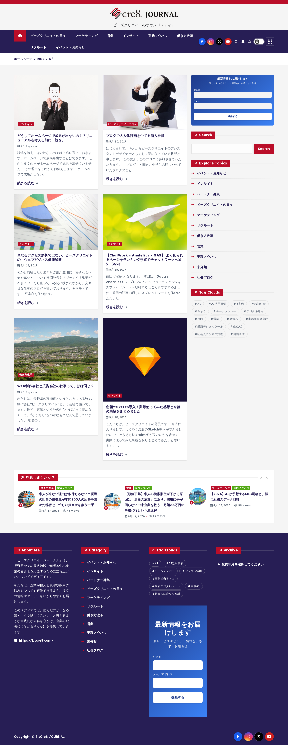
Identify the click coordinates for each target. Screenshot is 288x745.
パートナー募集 (208, 194)
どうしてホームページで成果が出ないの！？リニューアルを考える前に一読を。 (55, 138)
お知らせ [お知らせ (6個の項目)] (260, 304)
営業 (110, 36)
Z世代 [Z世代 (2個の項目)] (240, 304)
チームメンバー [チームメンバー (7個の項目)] (226, 311)
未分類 (202, 267)
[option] (58, 499)
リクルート (38, 47)
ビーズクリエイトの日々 (48, 36)
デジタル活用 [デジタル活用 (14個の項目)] (254, 311)
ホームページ (23, 59)
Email (197, 101)
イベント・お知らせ (70, 47)
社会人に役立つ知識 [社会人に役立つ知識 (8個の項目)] (210, 334)
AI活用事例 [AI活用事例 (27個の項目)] (218, 304)
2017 (40, 59)
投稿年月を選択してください (243, 564)
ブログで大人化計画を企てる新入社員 (135, 136)
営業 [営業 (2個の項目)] (216, 319)
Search (205, 135)
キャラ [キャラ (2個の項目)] (201, 311)
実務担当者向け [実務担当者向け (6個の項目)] (258, 319)
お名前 (197, 89)
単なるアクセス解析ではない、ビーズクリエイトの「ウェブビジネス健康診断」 (55, 257)
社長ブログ (205, 277)
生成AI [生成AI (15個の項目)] (237, 326)
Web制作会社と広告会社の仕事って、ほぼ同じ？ (55, 386)
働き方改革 (185, 36)
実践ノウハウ (158, 36)
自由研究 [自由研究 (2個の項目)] (239, 334)
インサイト (131, 36)
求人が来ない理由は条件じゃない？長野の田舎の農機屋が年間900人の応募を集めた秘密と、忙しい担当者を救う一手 (68, 499)
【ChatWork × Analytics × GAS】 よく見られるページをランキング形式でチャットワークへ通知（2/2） (144, 259)
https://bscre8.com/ (33, 640)
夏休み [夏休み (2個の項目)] (233, 319)
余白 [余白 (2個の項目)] (200, 319)
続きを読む (27, 183)
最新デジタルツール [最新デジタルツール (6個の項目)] (210, 326)
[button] (261, 478)
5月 (51, 59)
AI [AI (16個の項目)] (199, 304)
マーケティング (86, 36)
